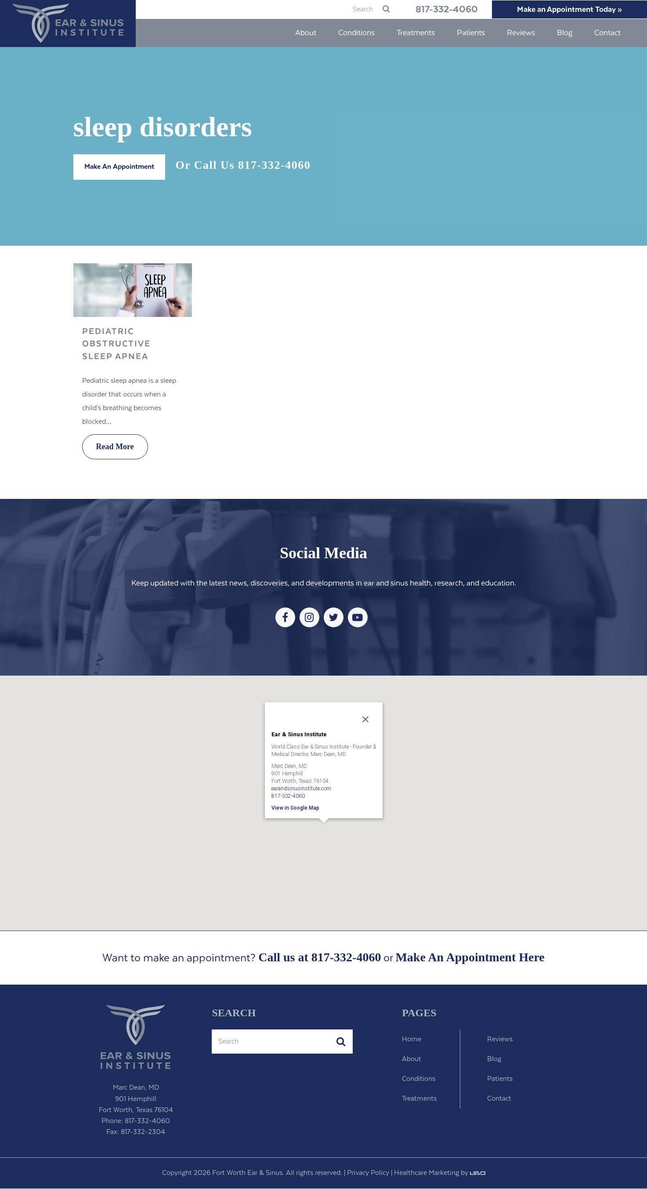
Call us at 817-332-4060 (319, 957)
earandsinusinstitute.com (301, 788)
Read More (115, 447)
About (411, 1059)
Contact (499, 1099)
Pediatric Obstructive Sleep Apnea (116, 344)
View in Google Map (295, 808)
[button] (323, 835)
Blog (494, 1059)
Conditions (418, 1079)
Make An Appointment (119, 167)
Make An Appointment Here (469, 958)
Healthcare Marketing (426, 1173)
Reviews (500, 1040)
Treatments (419, 1099)
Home (411, 1040)
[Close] (365, 720)
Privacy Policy (368, 1173)
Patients (500, 1079)
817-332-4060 (439, 9)
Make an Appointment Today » (567, 9)
